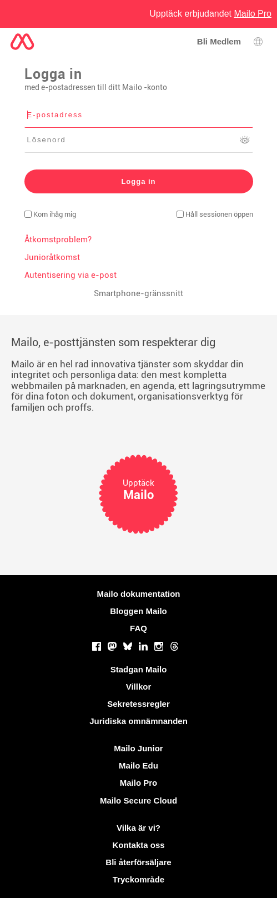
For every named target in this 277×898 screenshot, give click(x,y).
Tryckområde (138, 879)
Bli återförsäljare (138, 862)
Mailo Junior (138, 748)
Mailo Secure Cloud (138, 800)
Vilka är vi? (138, 827)
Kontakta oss (138, 845)
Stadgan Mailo (138, 669)
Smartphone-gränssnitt (138, 293)
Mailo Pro (139, 782)
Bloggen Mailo (138, 611)
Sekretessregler (138, 704)
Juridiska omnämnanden (138, 721)
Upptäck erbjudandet (210, 13)
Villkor (139, 686)
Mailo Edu (138, 765)
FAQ (138, 628)
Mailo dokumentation (138, 593)
